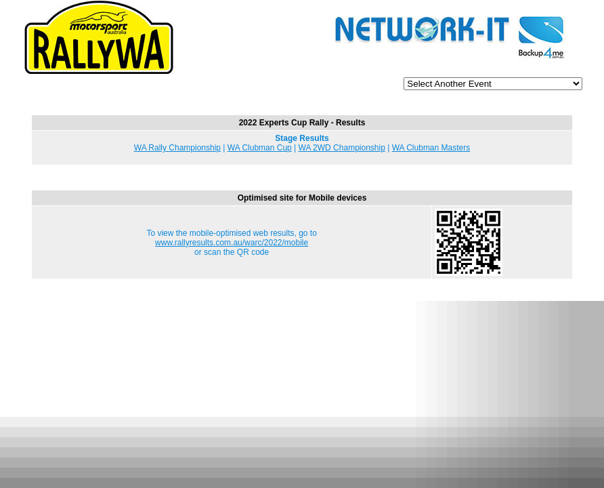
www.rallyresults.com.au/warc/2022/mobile (231, 242)
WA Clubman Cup (260, 147)
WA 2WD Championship (342, 147)
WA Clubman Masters (431, 147)
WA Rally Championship (177, 147)
